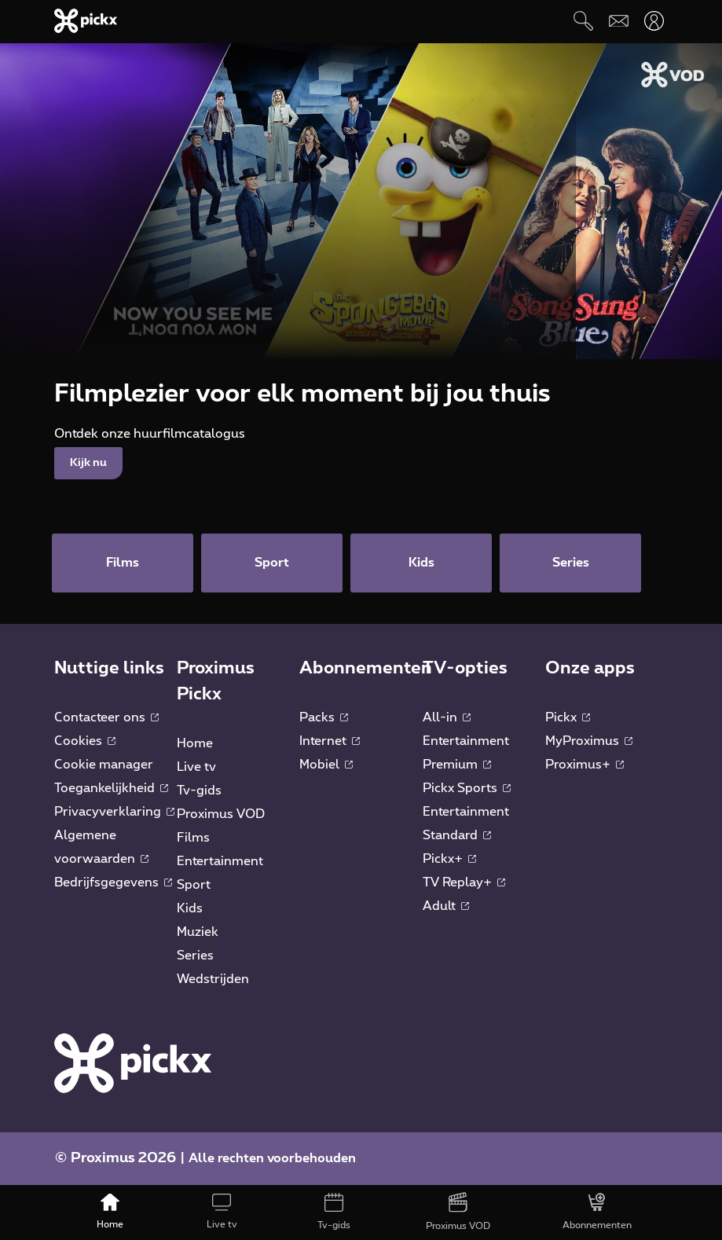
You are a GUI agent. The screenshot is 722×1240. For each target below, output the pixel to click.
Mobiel (326, 764)
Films (193, 837)
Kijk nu (88, 462)
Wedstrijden (213, 979)
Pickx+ (449, 859)
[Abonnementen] (597, 1212)
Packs (323, 717)
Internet (329, 741)
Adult (446, 906)
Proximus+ (584, 764)
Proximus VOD (221, 814)
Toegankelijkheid (111, 788)
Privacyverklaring (114, 811)
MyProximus (588, 741)
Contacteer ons (106, 717)
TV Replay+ (464, 882)
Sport (194, 885)
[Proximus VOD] (458, 1212)
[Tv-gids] (333, 1212)
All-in (447, 717)
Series (195, 955)
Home (195, 743)
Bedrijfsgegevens (113, 882)
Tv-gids (199, 790)
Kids (190, 908)
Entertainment (220, 861)
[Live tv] (221, 1212)
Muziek (197, 932)
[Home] (110, 1212)
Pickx (567, 717)
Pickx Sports (467, 788)
